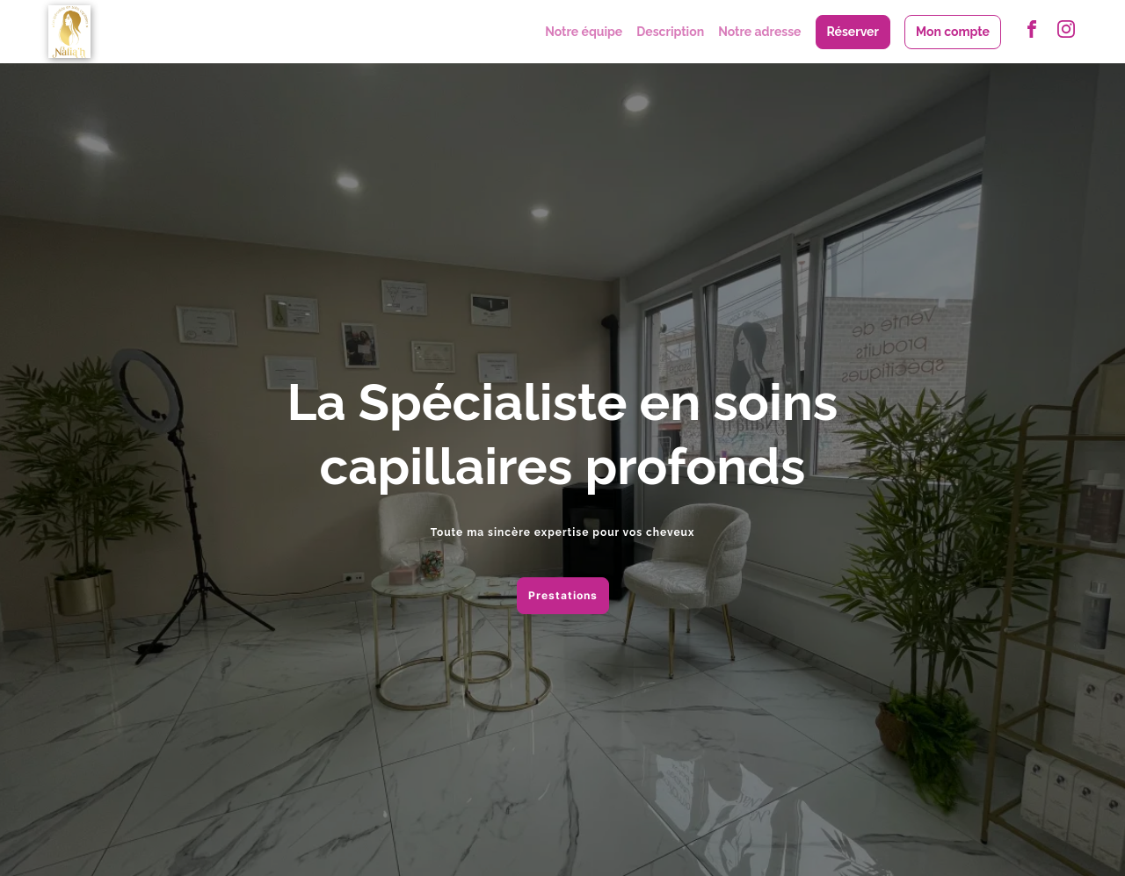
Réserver (853, 32)
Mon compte (953, 32)
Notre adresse (759, 32)
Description (670, 32)
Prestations (563, 595)
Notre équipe (583, 32)
